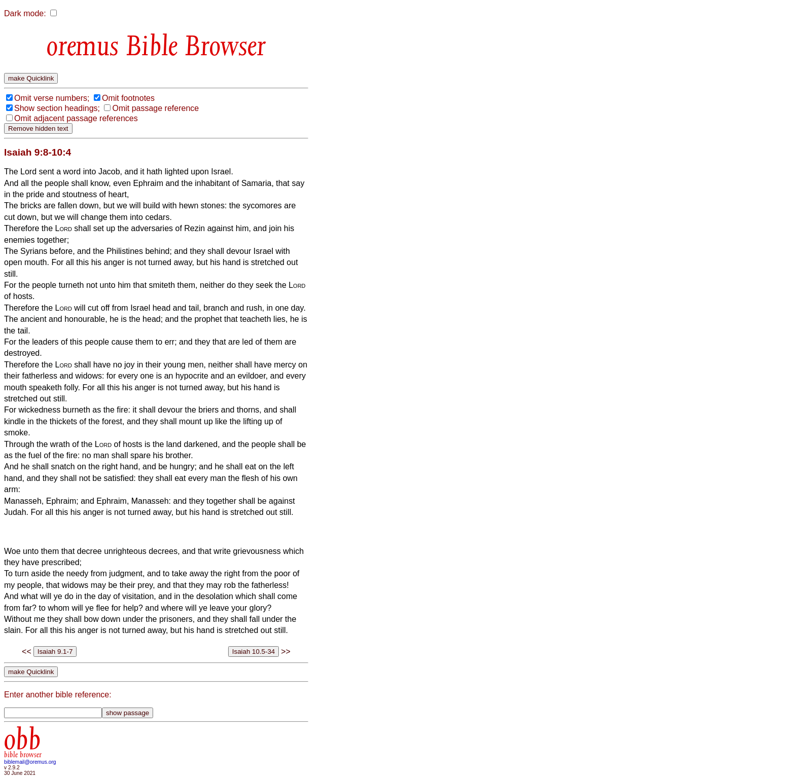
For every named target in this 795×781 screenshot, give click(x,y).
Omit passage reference (155, 108)
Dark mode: (25, 13)
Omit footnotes (128, 98)
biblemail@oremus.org (30, 762)
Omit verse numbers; (51, 98)
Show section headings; (57, 108)
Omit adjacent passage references (76, 118)
